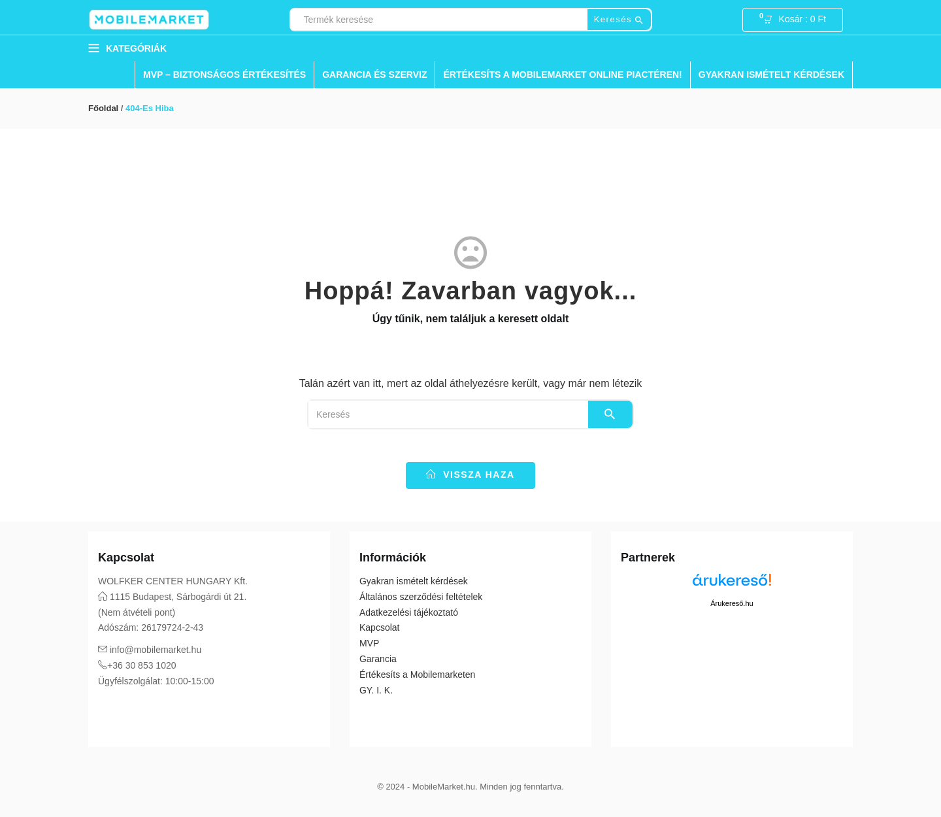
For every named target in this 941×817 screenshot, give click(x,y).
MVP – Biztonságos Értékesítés (224, 74)
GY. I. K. (376, 690)
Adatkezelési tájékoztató (408, 612)
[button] (798, 20)
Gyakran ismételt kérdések (771, 74)
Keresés (619, 19)
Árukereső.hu (731, 603)
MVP (369, 643)
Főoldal (103, 108)
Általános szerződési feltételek (420, 597)
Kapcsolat (379, 627)
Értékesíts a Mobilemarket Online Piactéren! (562, 74)
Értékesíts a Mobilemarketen (417, 674)
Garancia (378, 659)
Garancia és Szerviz (374, 74)
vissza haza (470, 474)
